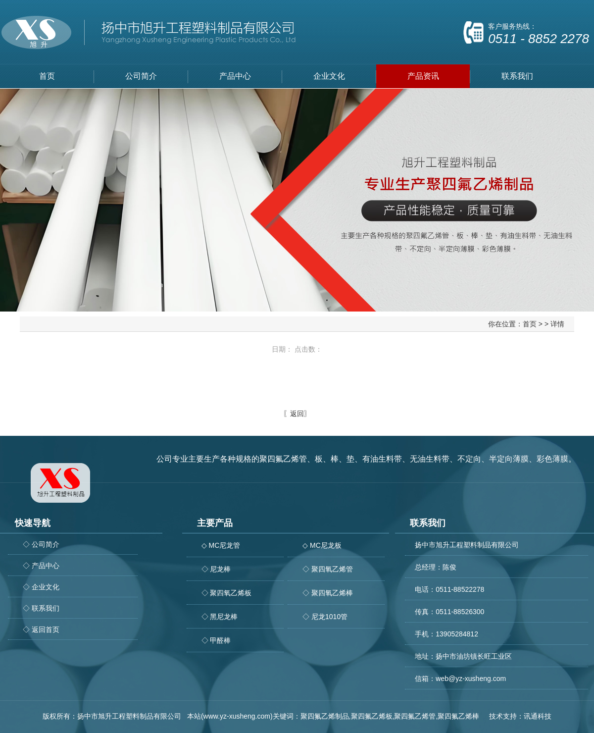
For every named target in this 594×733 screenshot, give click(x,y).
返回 (297, 414)
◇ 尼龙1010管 (324, 617)
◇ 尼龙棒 (216, 569)
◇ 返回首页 (41, 629)
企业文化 (329, 76)
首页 (47, 76)
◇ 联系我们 (41, 608)
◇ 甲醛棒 (216, 640)
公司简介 (141, 76)
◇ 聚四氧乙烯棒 (327, 593)
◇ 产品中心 (41, 566)
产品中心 (235, 76)
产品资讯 (423, 76)
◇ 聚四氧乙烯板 (226, 593)
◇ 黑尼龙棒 (219, 617)
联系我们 (517, 76)
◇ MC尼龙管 (221, 545)
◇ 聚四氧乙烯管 (327, 569)
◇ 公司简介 (41, 544)
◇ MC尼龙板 (322, 545)
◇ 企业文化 (41, 587)
